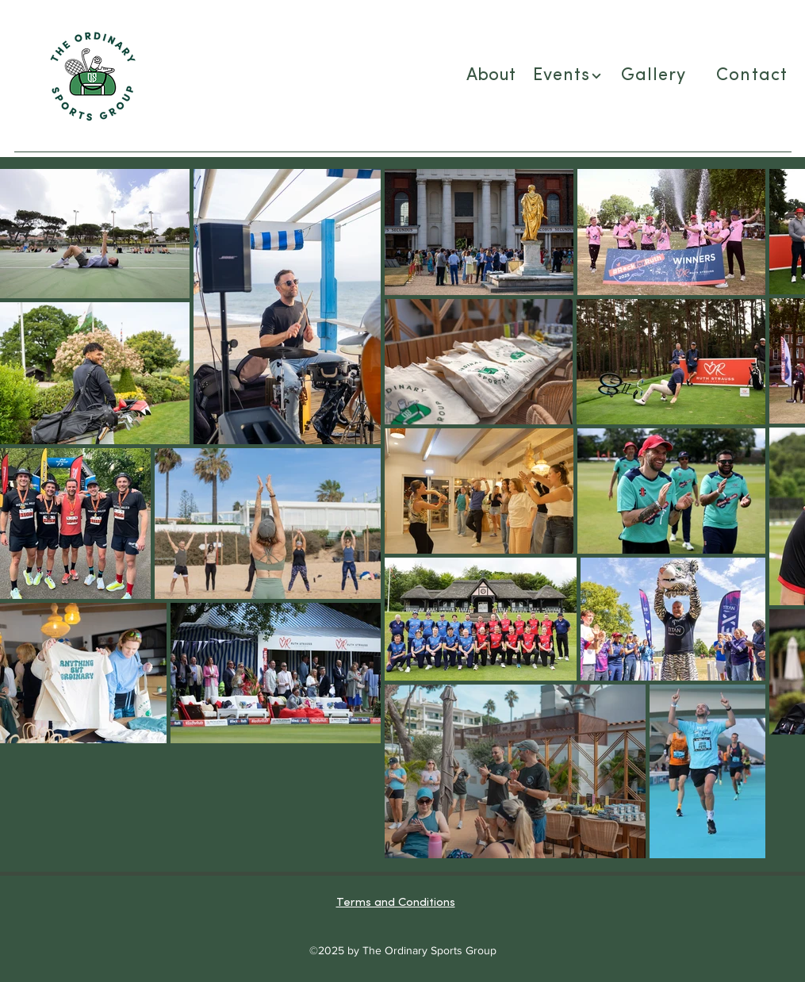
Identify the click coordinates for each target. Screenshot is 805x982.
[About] (493, 76)
